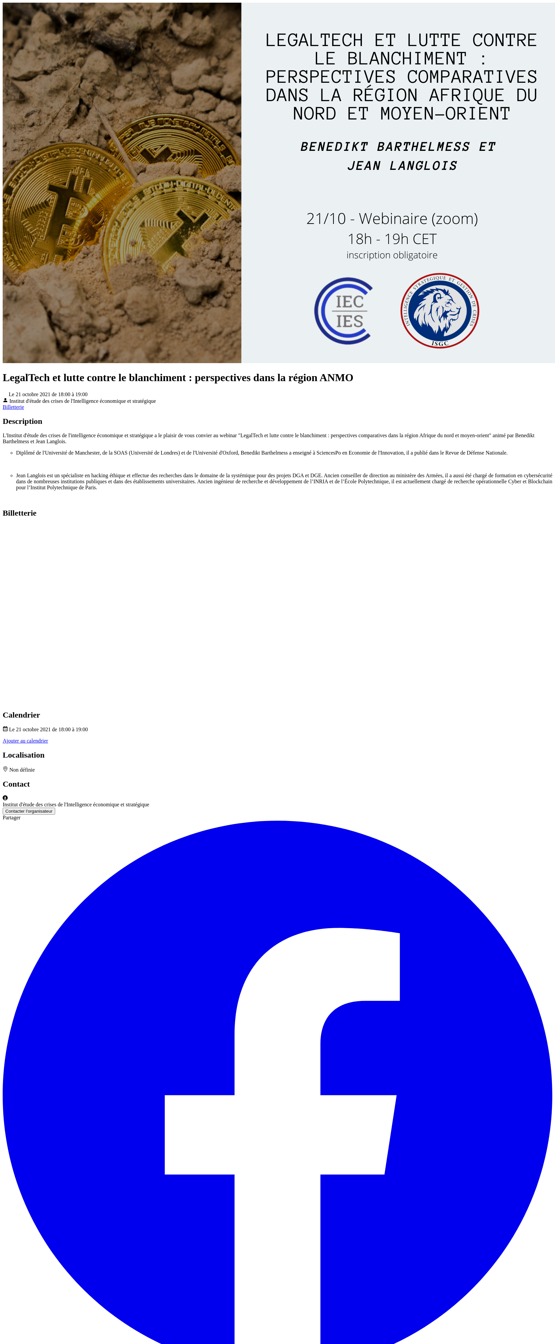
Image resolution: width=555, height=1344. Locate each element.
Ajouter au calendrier (25, 741)
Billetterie (13, 407)
